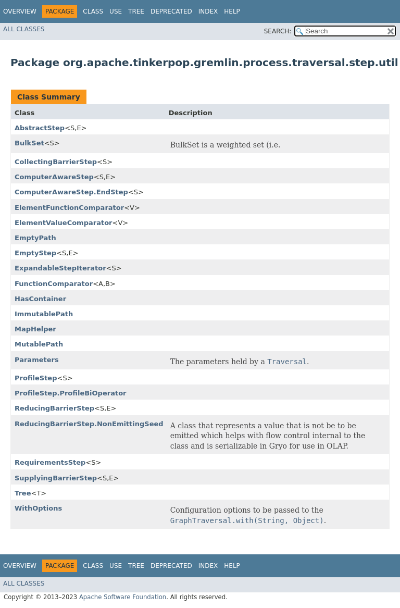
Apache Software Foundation (122, 597)
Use (115, 11)
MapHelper (35, 329)
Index (208, 11)
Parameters (37, 360)
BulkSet (29, 143)
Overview (19, 11)
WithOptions (38, 508)
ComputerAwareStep (54, 177)
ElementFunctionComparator (69, 208)
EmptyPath (35, 238)
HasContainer (40, 299)
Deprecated (171, 11)
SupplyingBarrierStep (56, 478)
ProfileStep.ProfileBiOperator (70, 393)
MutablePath (39, 344)
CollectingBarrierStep (56, 162)
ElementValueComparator (63, 223)
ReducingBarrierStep (54, 408)
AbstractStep (40, 128)
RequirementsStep (50, 462)
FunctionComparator (54, 284)
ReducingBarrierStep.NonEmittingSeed (89, 424)
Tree (136, 11)
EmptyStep (35, 253)
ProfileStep (36, 378)
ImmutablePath (44, 314)
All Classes (23, 29)
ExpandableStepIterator (60, 268)
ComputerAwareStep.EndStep (71, 192)
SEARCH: (278, 31)
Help (232, 11)
